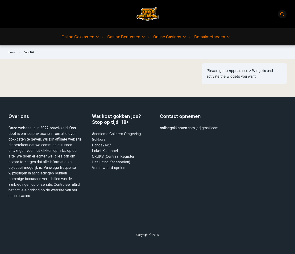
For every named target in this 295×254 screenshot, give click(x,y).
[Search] (282, 14)
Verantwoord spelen (108, 167)
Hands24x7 (101, 145)
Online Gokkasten (78, 36)
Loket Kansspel (105, 151)
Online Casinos (167, 36)
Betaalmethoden (209, 36)
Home (11, 52)
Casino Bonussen (123, 36)
